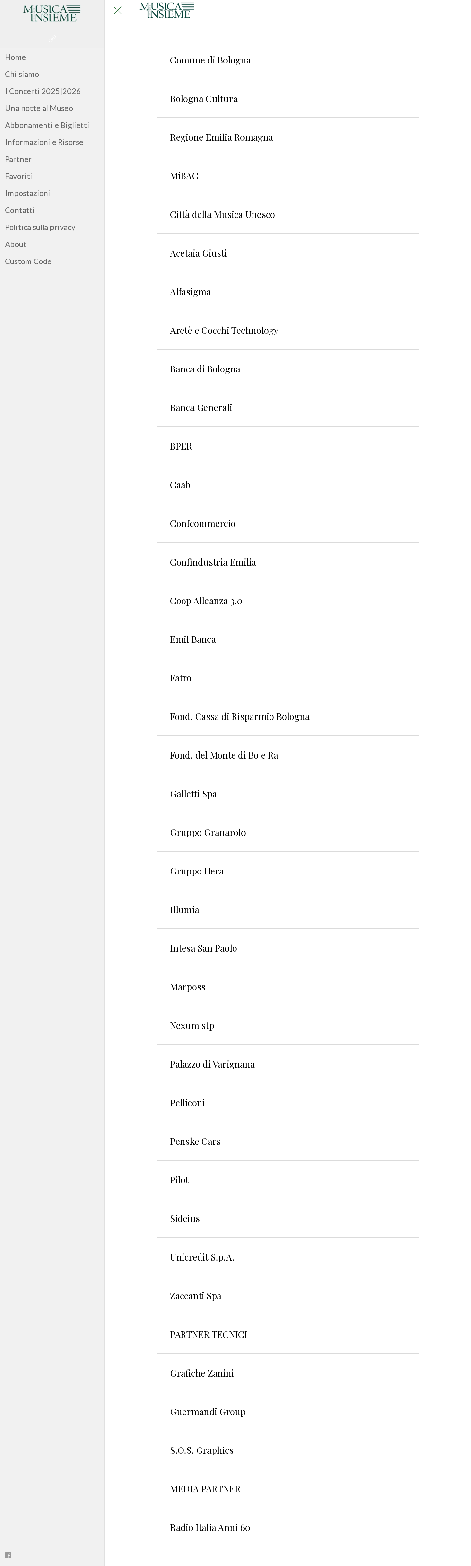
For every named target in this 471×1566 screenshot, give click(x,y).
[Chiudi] (118, 10)
